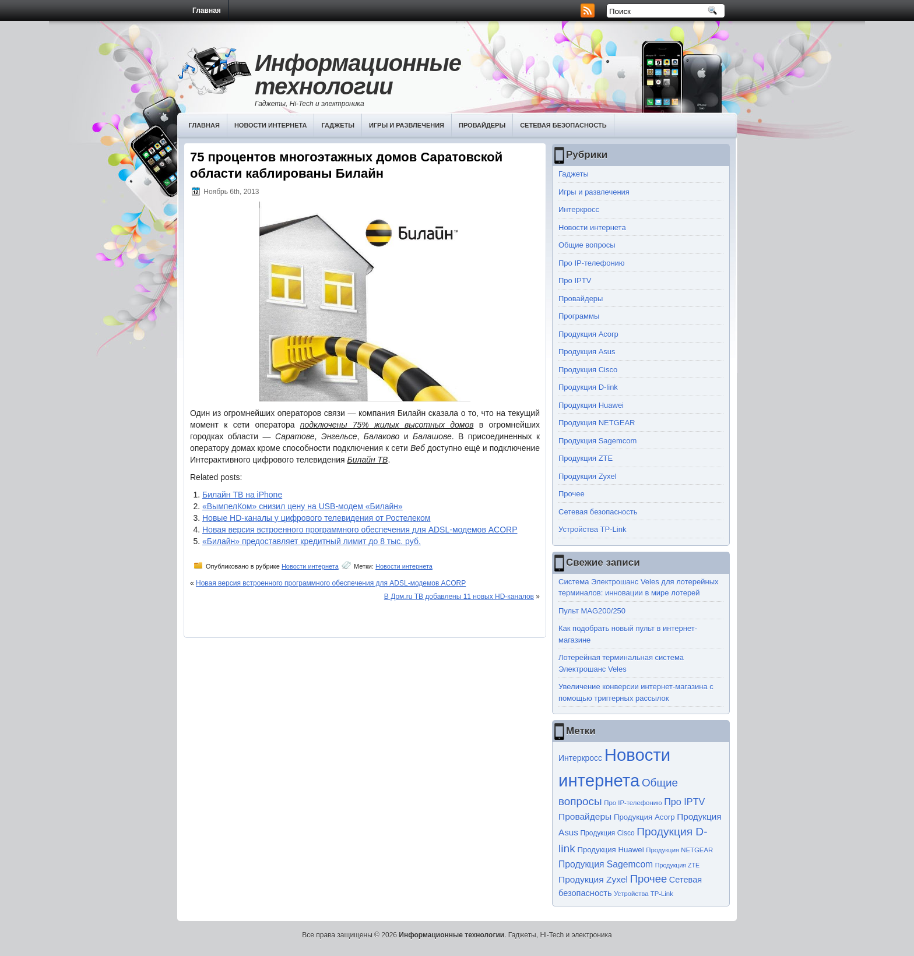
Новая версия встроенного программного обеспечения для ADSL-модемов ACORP (360, 529)
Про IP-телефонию (591, 263)
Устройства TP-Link (592, 529)
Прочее (571, 493)
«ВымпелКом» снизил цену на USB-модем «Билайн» (302, 506)
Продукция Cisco (587, 369)
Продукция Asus (587, 351)
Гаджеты (337, 125)
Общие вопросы (587, 245)
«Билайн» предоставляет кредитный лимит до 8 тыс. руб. (311, 541)
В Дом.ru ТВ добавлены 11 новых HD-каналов (459, 596)
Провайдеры (482, 125)
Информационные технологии (358, 74)
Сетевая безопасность (563, 125)
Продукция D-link (588, 387)
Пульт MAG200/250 (591, 610)
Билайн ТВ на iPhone (242, 494)
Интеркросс (578, 209)
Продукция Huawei (591, 405)
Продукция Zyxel (587, 476)
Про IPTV (574, 280)
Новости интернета (270, 125)
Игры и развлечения (406, 125)
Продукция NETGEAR (596, 422)
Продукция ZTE (585, 458)
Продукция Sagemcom (597, 440)
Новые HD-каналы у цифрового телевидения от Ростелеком (316, 518)
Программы (578, 316)
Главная (206, 10)
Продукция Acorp (588, 334)
